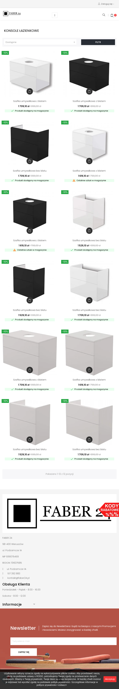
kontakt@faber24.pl (19, 578)
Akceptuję (110, 679)
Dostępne (41, 42)
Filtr (98, 42)
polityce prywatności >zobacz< (52, 685)
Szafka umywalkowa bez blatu (29, 170)
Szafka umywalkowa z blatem (29, 101)
